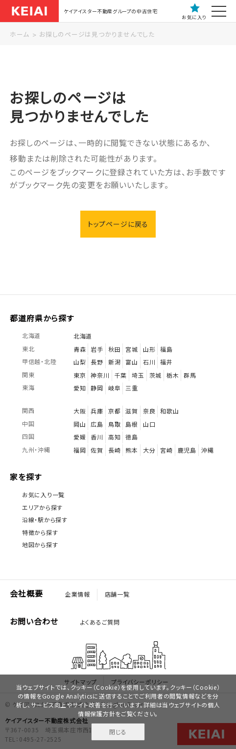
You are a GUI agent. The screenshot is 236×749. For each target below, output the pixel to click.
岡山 (79, 424)
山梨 (79, 362)
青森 (79, 349)
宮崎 (166, 450)
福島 (166, 349)
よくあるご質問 (100, 622)
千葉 (121, 375)
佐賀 (97, 450)
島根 (131, 424)
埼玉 (138, 375)
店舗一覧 (117, 594)
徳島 (131, 437)
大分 (149, 450)
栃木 (172, 375)
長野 (97, 362)
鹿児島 (187, 450)
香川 (97, 437)
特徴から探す (40, 532)
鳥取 (114, 424)
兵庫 (97, 411)
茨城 (155, 375)
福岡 (79, 450)
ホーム (19, 34)
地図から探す (40, 544)
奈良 (149, 411)
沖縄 (207, 450)
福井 (166, 362)
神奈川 (100, 375)
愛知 (79, 388)
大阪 (79, 411)
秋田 (114, 349)
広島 (97, 424)
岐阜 (114, 388)
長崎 (114, 450)
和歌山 (169, 411)
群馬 (190, 375)
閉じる (117, 731)
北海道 (82, 336)
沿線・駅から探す (45, 519)
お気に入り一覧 (43, 494)
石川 (149, 362)
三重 (131, 388)
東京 (79, 375)
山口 (149, 424)
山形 (149, 349)
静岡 (97, 388)
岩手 (97, 349)
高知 (114, 437)
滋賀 (131, 411)
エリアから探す (42, 507)
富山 (131, 362)
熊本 (131, 450)
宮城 (131, 349)
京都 (114, 411)
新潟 (114, 362)
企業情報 (77, 594)
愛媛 (79, 437)
